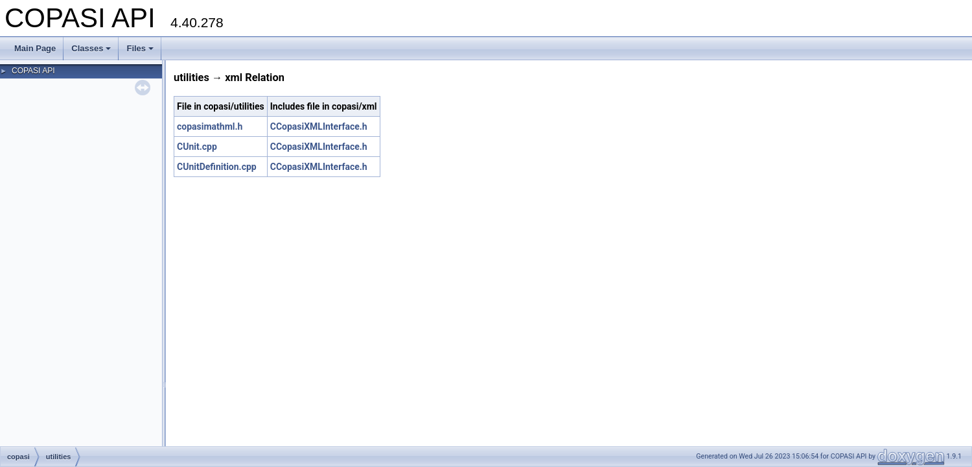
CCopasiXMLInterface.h (318, 126)
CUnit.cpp (197, 146)
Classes (91, 48)
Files (140, 48)
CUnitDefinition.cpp (217, 167)
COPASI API (33, 70)
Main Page (35, 48)
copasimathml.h (209, 126)
